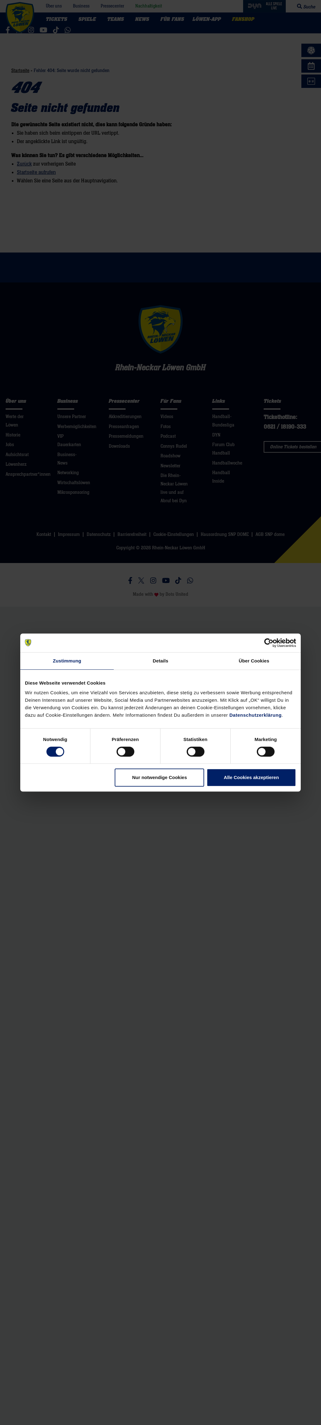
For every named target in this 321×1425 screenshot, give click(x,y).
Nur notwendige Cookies (159, 777)
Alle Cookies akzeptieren (251, 777)
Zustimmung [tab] (67, 660)
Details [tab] (160, 660)
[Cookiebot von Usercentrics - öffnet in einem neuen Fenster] (269, 643)
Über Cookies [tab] (254, 660)
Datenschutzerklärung (255, 715)
